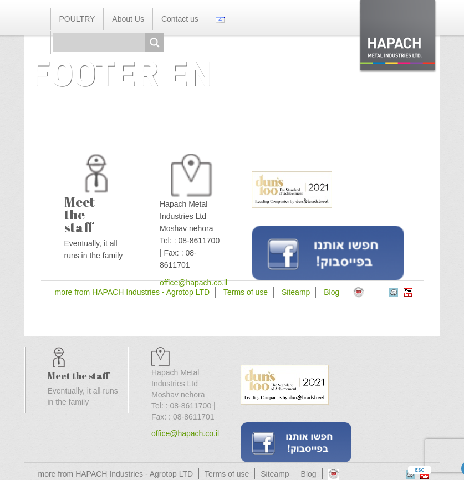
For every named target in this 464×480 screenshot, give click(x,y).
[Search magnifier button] (154, 42)
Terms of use (245, 292)
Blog (331, 292)
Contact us (179, 18)
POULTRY (77, 18)
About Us (128, 18)
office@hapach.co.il (185, 433)
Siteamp (296, 292)
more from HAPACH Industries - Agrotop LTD (132, 292)
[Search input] (102, 42)
